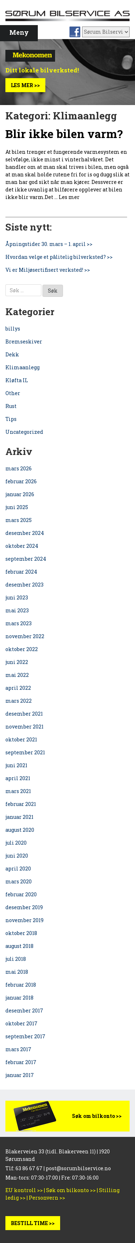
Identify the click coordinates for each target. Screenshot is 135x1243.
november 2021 (24, 726)
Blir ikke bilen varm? (64, 133)
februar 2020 (21, 894)
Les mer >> (25, 85)
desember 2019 (24, 907)
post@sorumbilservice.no (78, 1168)
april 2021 (17, 778)
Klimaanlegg (22, 367)
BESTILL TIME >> (33, 1223)
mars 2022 (18, 700)
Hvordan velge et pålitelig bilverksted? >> (59, 256)
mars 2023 (18, 623)
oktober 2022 (21, 649)
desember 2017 (24, 1010)
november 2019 (24, 920)
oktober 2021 (21, 739)
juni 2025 (16, 507)
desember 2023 (24, 584)
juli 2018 (15, 958)
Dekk (12, 354)
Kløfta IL (16, 380)
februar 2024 (21, 571)
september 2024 (25, 558)
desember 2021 (24, 713)
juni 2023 (16, 597)
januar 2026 (19, 494)
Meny (19, 32)
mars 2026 (18, 468)
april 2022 (18, 687)
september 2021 (25, 752)
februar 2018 (20, 984)
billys (12, 328)
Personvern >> (47, 1197)
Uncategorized (24, 431)
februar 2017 (20, 1062)
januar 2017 (19, 1075)
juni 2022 (16, 662)
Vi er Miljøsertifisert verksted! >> (47, 269)
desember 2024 (24, 533)
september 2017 (25, 1036)
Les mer (69, 197)
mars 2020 (18, 881)
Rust (11, 406)
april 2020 (18, 868)
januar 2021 (19, 816)
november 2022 (24, 636)
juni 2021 (16, 765)
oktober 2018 (21, 933)
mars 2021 (18, 791)
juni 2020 (16, 855)
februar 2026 (21, 481)
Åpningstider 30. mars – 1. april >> (49, 244)
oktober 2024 (21, 545)
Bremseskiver (23, 341)
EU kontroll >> (24, 1190)
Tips (11, 419)
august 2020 (19, 829)
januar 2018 (19, 997)
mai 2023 (17, 610)
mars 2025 (18, 520)
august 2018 (19, 946)
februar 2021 (20, 804)
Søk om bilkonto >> (97, 1115)
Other (12, 393)
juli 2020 (16, 842)
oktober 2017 (21, 1023)
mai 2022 (17, 675)
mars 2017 (18, 1049)
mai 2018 (16, 971)
